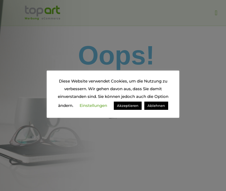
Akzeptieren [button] (127, 105)
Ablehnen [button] (156, 105)
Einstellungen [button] (93, 105)
